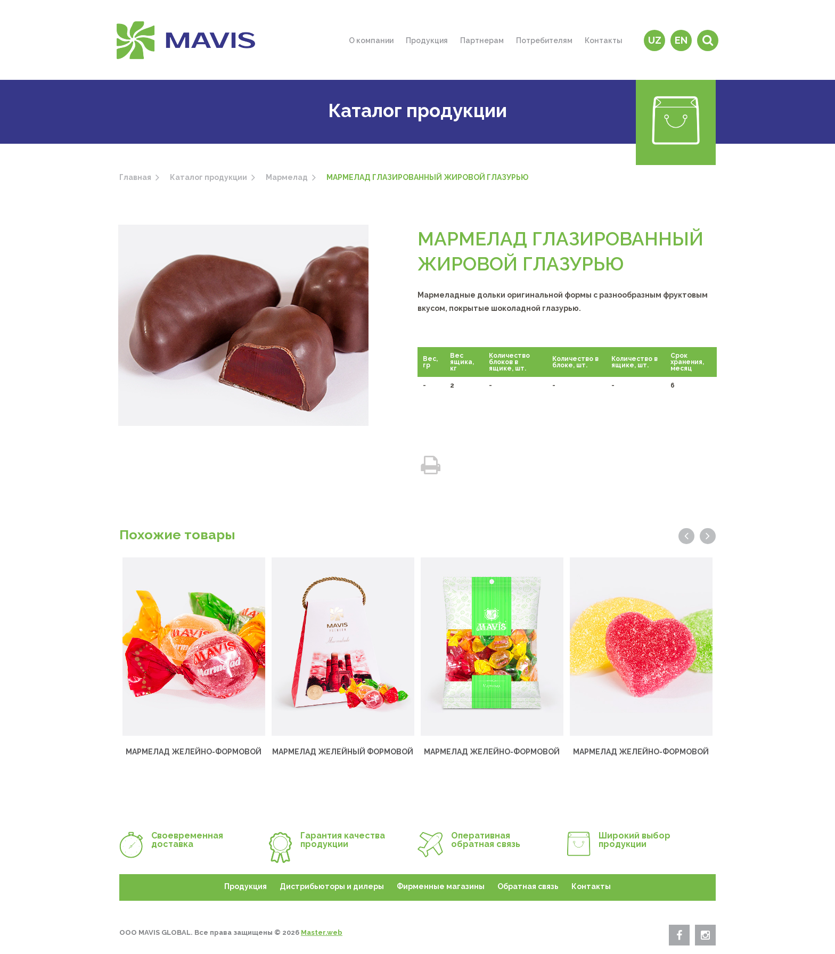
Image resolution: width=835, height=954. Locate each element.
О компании (371, 40)
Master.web (321, 932)
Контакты (604, 40)
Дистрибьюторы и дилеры (332, 886)
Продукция (427, 40)
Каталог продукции (208, 177)
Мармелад (287, 177)
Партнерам (482, 40)
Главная (135, 177)
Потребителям (544, 40)
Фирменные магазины (441, 886)
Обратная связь (528, 886)
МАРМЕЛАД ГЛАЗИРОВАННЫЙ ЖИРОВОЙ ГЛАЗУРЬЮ (427, 177)
